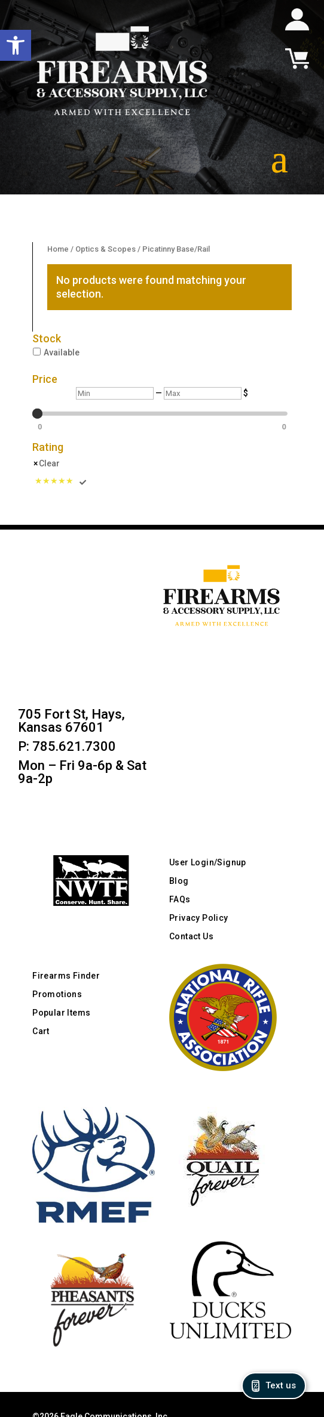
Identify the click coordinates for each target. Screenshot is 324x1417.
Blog (179, 881)
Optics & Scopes (105, 249)
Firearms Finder (66, 975)
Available (62, 352)
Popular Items (61, 1012)
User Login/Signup (207, 862)
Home (58, 249)
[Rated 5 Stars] (61, 482)
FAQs (180, 899)
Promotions (57, 994)
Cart (41, 1031)
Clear (49, 463)
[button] (15, 45)
